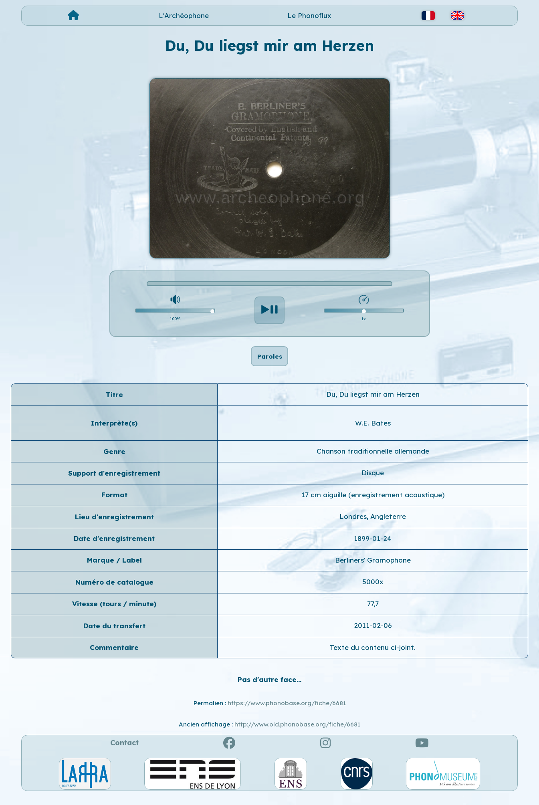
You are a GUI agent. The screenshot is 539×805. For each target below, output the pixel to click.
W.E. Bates (373, 431)
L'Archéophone (184, 15)
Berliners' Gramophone (373, 568)
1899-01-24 (373, 546)
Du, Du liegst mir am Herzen (373, 402)
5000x (373, 590)
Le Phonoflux (309, 15)
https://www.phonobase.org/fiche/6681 (287, 711)
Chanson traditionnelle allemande (373, 459)
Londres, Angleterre (372, 525)
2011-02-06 (373, 633)
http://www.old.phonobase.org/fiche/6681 (297, 732)
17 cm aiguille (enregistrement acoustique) (372, 503)
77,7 (373, 612)
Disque (372, 481)
